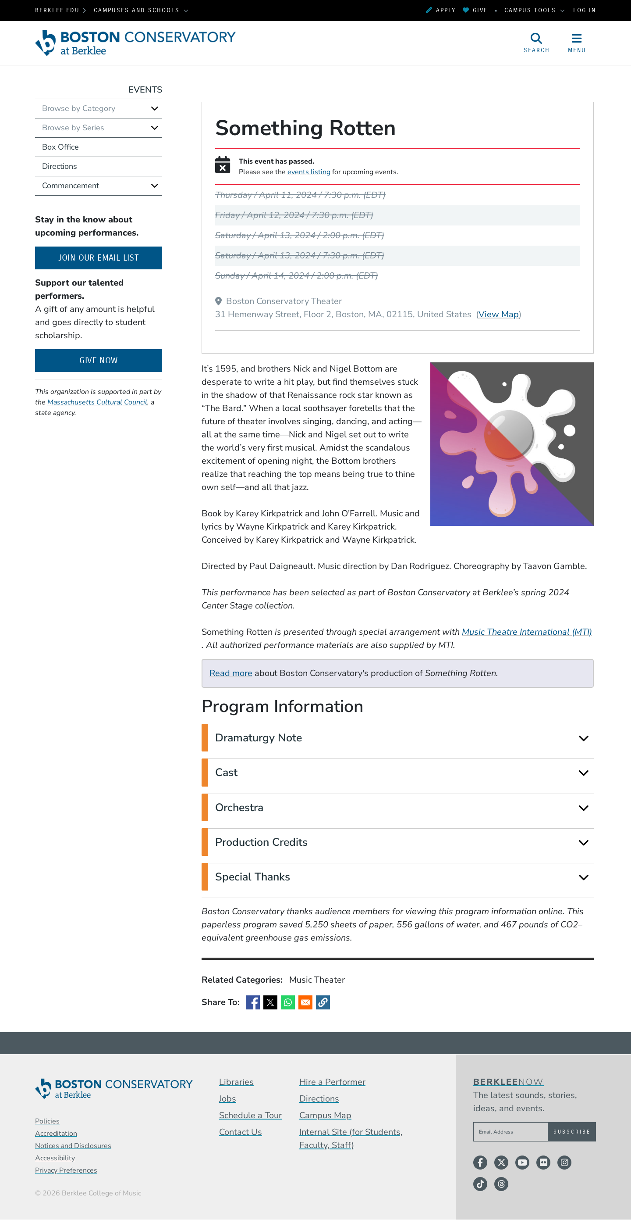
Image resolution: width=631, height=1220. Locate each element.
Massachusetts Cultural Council (97, 402)
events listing (308, 172)
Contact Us (240, 1132)
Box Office (60, 147)
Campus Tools (531, 10)
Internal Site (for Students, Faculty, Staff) (351, 1138)
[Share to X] (270, 1002)
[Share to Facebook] (253, 1002)
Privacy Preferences (66, 1170)
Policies (47, 1121)
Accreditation (56, 1133)
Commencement (70, 185)
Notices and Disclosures (73, 1146)
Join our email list (110, 257)
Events (145, 90)
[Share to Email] (305, 1002)
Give (475, 10)
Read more (230, 673)
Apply (441, 10)
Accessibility (55, 1158)
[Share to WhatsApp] (288, 1002)
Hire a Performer (332, 1082)
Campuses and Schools (138, 10)
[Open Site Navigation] (577, 43)
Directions (59, 166)
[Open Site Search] (536, 43)
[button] (323, 1002)
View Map (499, 314)
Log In (584, 10)
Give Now (98, 360)
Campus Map (325, 1115)
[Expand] (583, 738)
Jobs (227, 1099)
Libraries (236, 1082)
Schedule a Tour (250, 1115)
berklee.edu (57, 10)
